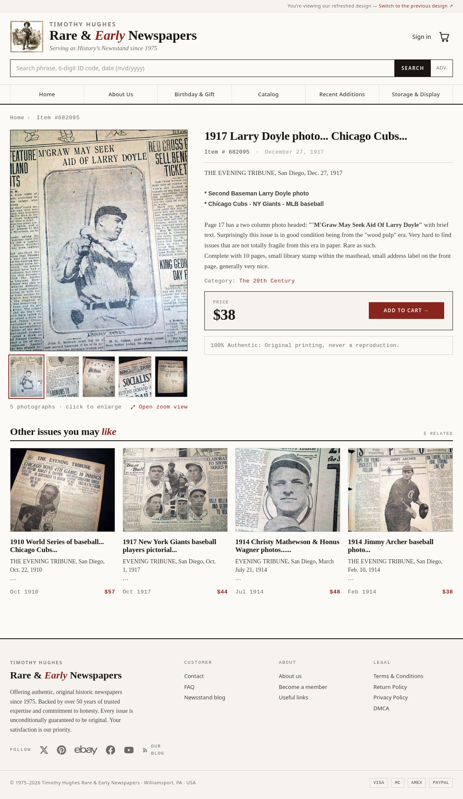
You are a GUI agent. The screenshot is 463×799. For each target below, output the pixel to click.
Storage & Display (416, 94)
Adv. (442, 67)
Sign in (421, 37)
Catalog (268, 94)
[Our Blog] (156, 749)
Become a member (303, 686)
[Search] (412, 68)
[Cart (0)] (444, 36)
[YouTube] (128, 749)
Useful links (293, 697)
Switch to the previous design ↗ (416, 6)
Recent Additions (342, 94)
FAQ (189, 686)
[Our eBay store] (86, 749)
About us (290, 675)
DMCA (381, 708)
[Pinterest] (61, 749)
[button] (99, 241)
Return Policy (390, 686)
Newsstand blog (204, 697)
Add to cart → (407, 310)
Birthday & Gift (195, 94)
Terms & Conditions (398, 675)
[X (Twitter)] (44, 749)
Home (47, 94)
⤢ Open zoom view (159, 407)
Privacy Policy (390, 697)
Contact (194, 675)
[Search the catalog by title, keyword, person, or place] (202, 68)
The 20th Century (267, 281)
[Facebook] (110, 749)
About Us (120, 94)
